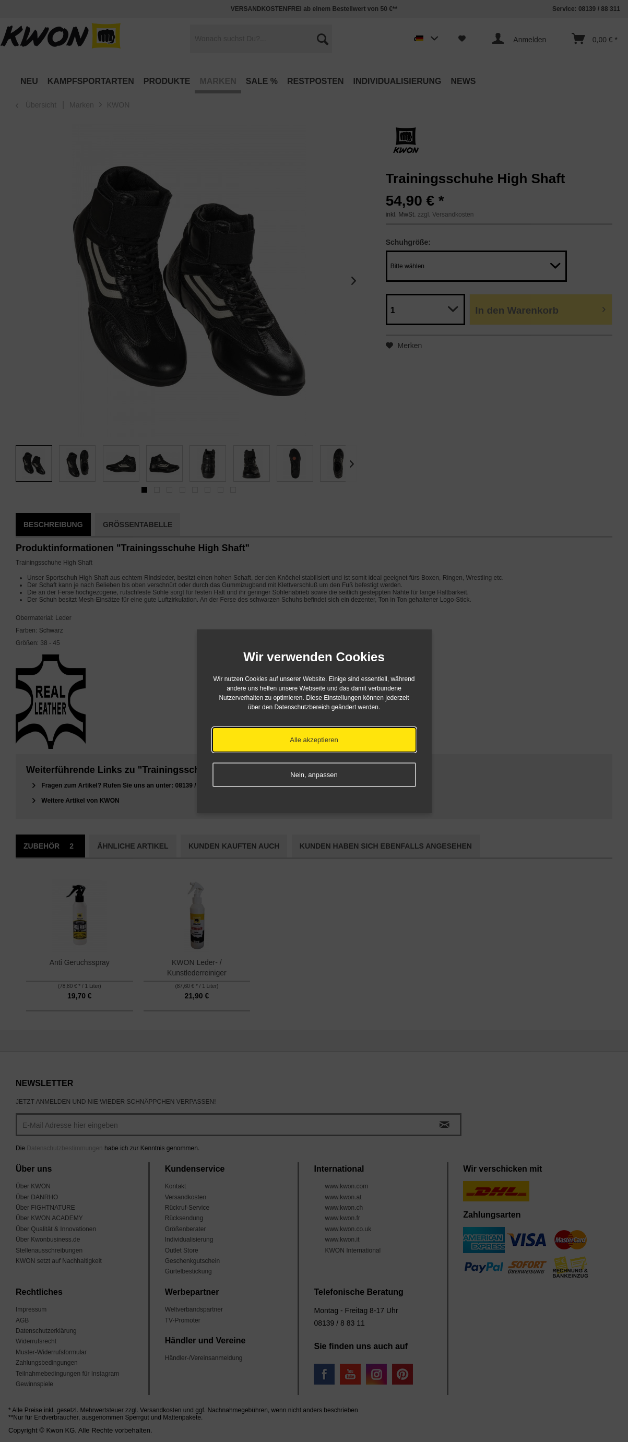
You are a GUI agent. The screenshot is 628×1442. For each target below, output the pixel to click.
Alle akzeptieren (314, 740)
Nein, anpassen (313, 775)
